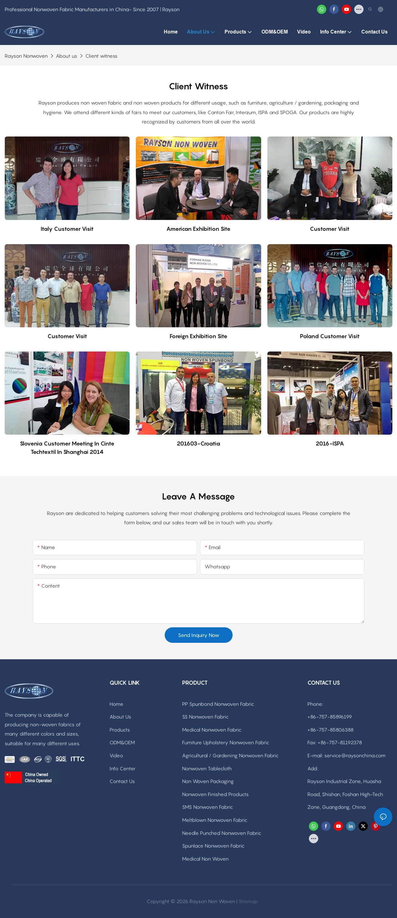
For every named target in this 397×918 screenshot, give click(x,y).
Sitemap (248, 901)
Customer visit (330, 229)
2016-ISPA (330, 443)
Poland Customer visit (330, 336)
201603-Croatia (198, 443)
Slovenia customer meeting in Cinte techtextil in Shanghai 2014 (67, 447)
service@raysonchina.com (355, 755)
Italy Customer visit (67, 229)
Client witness (101, 56)
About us (66, 56)
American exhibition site (198, 229)
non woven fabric (101, 103)
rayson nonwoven (26, 56)
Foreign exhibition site (198, 336)
